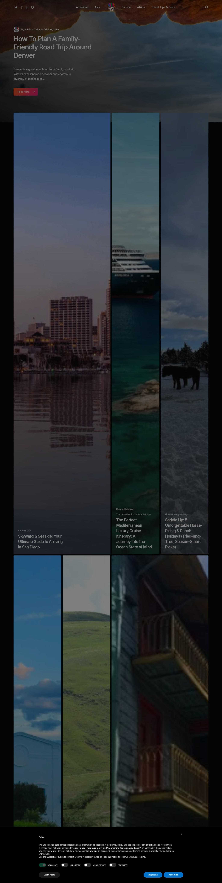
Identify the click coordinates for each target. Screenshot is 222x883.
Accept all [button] (173, 875)
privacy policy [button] (116, 845)
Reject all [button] (153, 875)
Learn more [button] (49, 875)
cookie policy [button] (165, 848)
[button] (181, 834)
